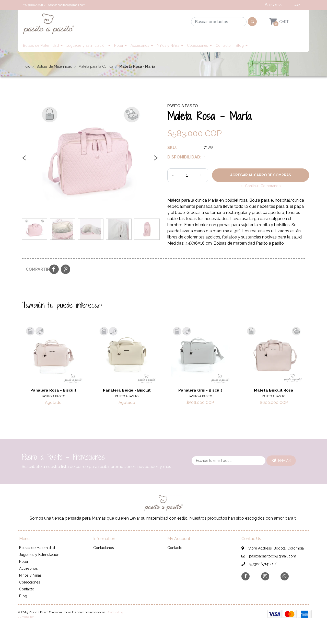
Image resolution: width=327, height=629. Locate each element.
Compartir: (35, 269)
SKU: (172, 147)
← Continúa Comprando (260, 186)
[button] (296, 5)
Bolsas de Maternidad (41, 45)
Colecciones (197, 45)
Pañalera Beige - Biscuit (127, 390)
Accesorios (140, 45)
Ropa (118, 45)
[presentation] (24, 159)
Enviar (281, 460)
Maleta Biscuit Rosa (273, 390)
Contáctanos (103, 548)
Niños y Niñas (168, 45)
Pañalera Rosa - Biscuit (53, 390)
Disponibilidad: (183, 157)
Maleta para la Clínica (95, 66)
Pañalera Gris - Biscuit (200, 390)
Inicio (26, 66)
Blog (240, 45)
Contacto (223, 45)
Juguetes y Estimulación (86, 45)
